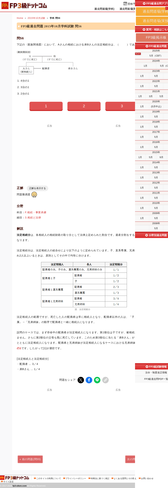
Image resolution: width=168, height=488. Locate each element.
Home (20, 18)
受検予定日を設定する (141, 4)
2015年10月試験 (36, 18)
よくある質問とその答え (125, 478)
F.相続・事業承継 (35, 212)
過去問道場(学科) (104, 8)
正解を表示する (37, 188)
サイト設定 (8, 481)
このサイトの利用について (48, 478)
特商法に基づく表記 (100, 478)
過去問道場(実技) (130, 8)
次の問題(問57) (136, 459)
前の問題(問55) (31, 459)
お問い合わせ (147, 478)
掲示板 (149, 8)
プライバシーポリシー (76, 478)
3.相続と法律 (33, 217)
